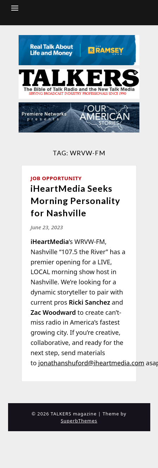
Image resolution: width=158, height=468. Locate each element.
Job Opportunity (56, 178)
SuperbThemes (79, 421)
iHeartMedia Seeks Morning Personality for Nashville (75, 200)
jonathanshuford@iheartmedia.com (91, 363)
